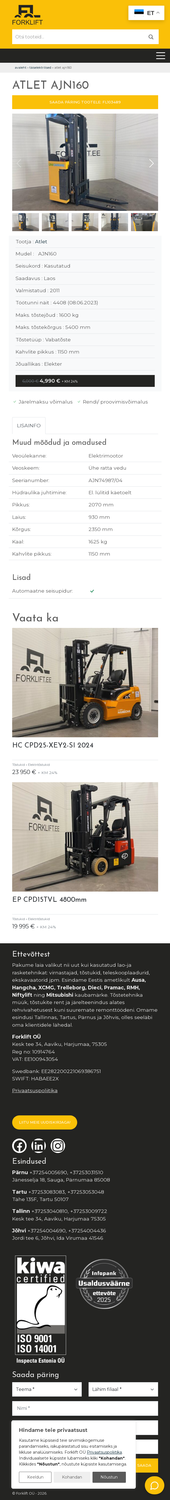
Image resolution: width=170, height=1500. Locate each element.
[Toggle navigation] (160, 56)
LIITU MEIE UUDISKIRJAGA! (44, 1122)
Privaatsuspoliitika (35, 1090)
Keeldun (35, 1477)
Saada (144, 1465)
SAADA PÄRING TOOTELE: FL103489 (85, 102)
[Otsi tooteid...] (78, 37)
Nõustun (109, 1477)
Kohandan (72, 1477)
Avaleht (20, 68)
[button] (151, 163)
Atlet (41, 241)
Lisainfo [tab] (29, 425)
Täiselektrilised (40, 68)
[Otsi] (151, 36)
